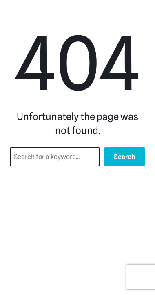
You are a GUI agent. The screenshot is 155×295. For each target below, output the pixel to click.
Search (124, 157)
